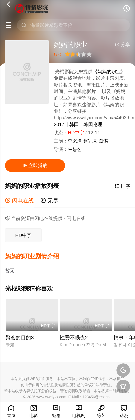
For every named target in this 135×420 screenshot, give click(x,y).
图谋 (103, 140)
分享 (122, 44)
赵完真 (90, 140)
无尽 (49, 201)
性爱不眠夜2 (74, 337)
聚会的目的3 (20, 337)
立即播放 (35, 165)
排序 (122, 186)
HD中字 (23, 235)
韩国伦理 (93, 124)
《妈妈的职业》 (109, 71)
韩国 (74, 124)
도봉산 (75, 149)
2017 (59, 124)
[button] (35, 256)
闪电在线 (19, 201)
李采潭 (75, 140)
